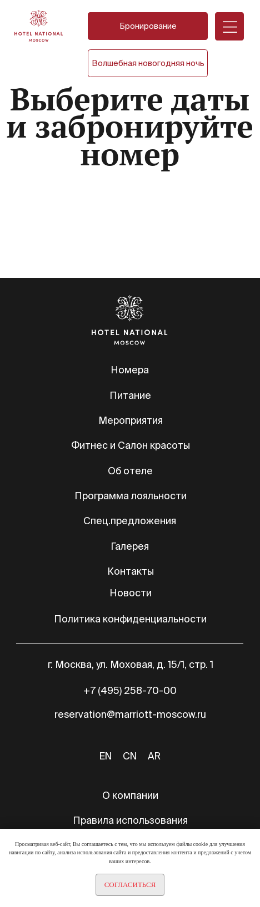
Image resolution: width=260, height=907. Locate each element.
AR (154, 756)
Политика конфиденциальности (130, 619)
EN (105, 756)
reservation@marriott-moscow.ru (130, 714)
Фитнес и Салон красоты (130, 445)
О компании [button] (130, 795)
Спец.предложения (129, 520)
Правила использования (130, 820)
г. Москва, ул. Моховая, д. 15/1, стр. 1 (130, 664)
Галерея (130, 546)
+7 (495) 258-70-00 (130, 690)
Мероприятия (130, 420)
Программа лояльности (130, 495)
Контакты (130, 571)
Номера (130, 369)
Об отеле (130, 470)
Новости (130, 592)
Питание (130, 395)
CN (130, 756)
